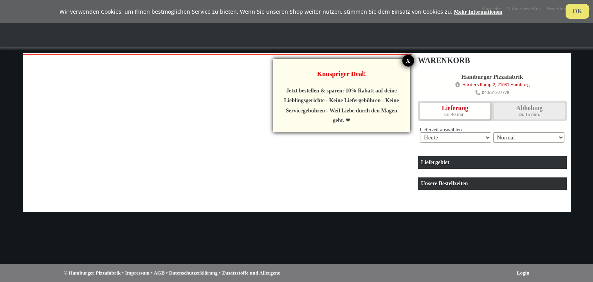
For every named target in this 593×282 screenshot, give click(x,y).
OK (577, 11)
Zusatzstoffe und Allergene (251, 273)
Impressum (137, 273)
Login (523, 273)
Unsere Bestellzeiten (444, 183)
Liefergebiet (435, 162)
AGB (158, 273)
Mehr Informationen (478, 12)
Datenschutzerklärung (193, 273)
